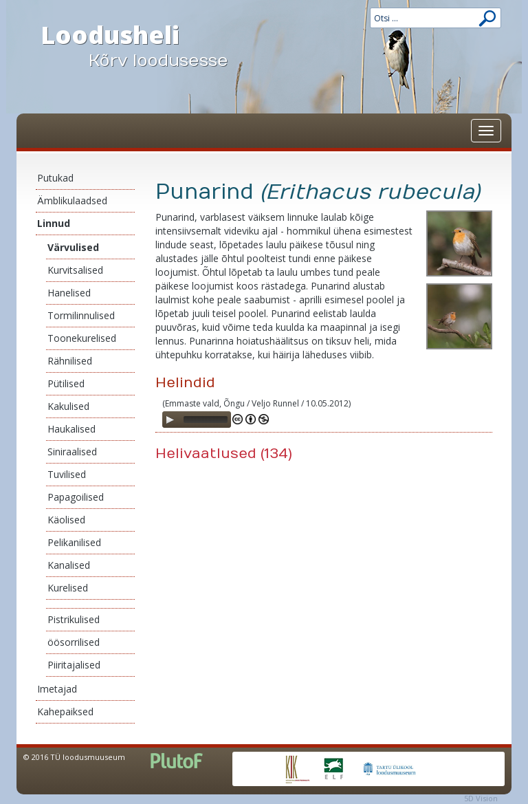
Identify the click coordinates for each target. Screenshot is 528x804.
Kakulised (68, 406)
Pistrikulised (73, 619)
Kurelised (67, 587)
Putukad (55, 177)
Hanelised (69, 292)
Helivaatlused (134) (223, 453)
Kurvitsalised (75, 269)
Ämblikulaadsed (72, 200)
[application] (196, 419)
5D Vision (481, 798)
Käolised (66, 519)
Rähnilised (69, 360)
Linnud (53, 223)
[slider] (206, 419)
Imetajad (57, 688)
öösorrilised (73, 642)
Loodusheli (147, 45)
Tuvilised (66, 474)
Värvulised (73, 247)
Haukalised (71, 428)
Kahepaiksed (65, 711)
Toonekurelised (81, 338)
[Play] (169, 419)
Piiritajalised (73, 664)
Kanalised (68, 565)
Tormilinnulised (81, 315)
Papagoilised (75, 496)
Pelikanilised (74, 542)
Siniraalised (72, 451)
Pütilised (66, 383)
